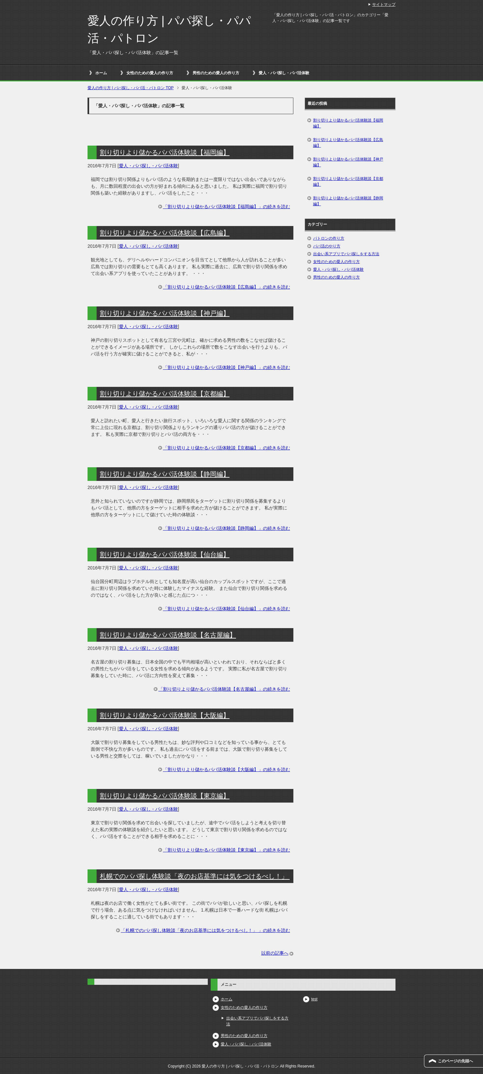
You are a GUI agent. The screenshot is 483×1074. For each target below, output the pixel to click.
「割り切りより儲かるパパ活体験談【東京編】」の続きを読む (226, 850)
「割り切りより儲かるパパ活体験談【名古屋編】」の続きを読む (224, 689)
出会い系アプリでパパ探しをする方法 (346, 254)
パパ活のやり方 (326, 246)
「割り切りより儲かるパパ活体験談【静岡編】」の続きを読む (226, 528)
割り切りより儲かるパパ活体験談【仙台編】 (165, 554)
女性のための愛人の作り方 (149, 73)
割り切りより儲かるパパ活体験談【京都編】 (165, 393)
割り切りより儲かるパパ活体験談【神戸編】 (165, 313)
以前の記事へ (275, 953)
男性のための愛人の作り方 (216, 73)
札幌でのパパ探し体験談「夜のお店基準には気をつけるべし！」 (195, 876)
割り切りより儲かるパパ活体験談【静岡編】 (165, 474)
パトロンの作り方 (328, 238)
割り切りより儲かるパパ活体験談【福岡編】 (165, 152)
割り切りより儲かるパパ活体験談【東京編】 (165, 795)
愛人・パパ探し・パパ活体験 (284, 73)
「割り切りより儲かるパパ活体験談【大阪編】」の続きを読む (226, 769)
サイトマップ (383, 4)
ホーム (101, 73)
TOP (131, 88)
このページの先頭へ (455, 1061)
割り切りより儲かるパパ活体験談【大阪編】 (165, 715)
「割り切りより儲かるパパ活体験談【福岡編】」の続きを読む (226, 206)
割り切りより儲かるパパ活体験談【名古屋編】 (168, 634)
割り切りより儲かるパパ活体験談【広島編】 (165, 232)
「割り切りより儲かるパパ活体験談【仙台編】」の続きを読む (226, 608)
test (314, 999)
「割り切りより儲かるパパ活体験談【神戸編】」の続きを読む (226, 367)
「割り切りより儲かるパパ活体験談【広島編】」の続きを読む (226, 287)
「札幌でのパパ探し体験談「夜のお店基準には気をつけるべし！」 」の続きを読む (205, 930)
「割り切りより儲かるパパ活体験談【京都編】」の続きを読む (226, 447)
